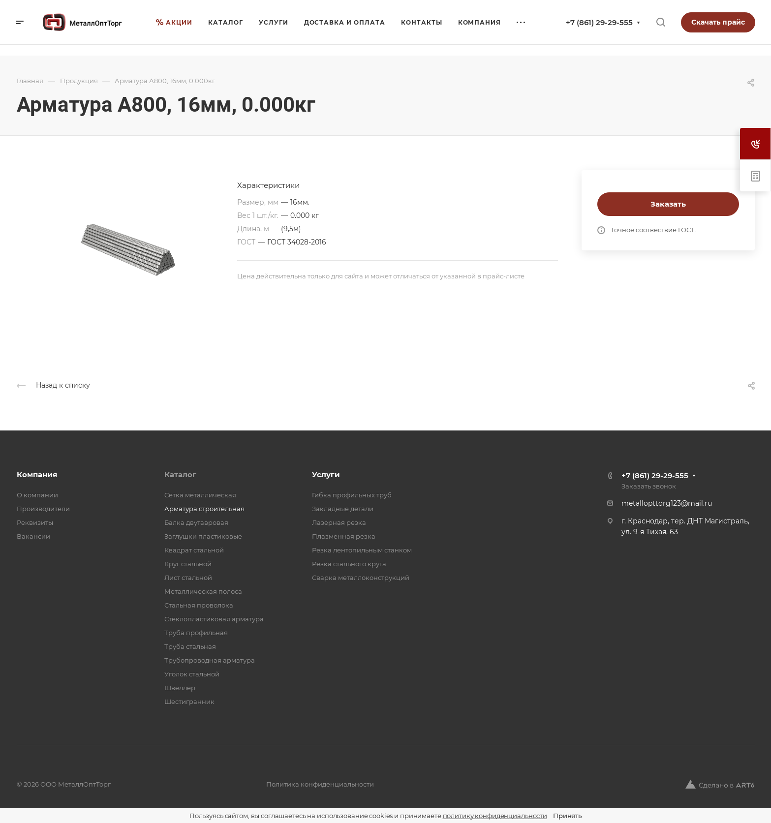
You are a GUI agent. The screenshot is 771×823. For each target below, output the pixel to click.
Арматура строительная (204, 509)
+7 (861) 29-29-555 (599, 22)
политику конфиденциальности (495, 816)
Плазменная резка (343, 536)
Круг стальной (188, 564)
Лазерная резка (339, 522)
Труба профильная (196, 633)
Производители (43, 509)
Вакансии (33, 536)
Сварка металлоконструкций (360, 577)
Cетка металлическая (200, 495)
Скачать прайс (718, 22)
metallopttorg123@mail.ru (666, 503)
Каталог (180, 474)
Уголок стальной (191, 674)
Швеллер (179, 688)
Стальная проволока (198, 605)
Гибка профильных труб (352, 495)
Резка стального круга (349, 564)
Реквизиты (35, 522)
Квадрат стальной (194, 550)
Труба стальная (190, 646)
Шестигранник (189, 701)
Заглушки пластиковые (203, 536)
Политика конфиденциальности (320, 784)
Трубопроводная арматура (209, 660)
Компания (37, 474)
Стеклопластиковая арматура (214, 619)
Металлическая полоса (203, 591)
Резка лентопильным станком (362, 550)
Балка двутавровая (196, 522)
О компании (37, 495)
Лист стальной (188, 577)
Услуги (326, 474)
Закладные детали (342, 509)
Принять (567, 816)
